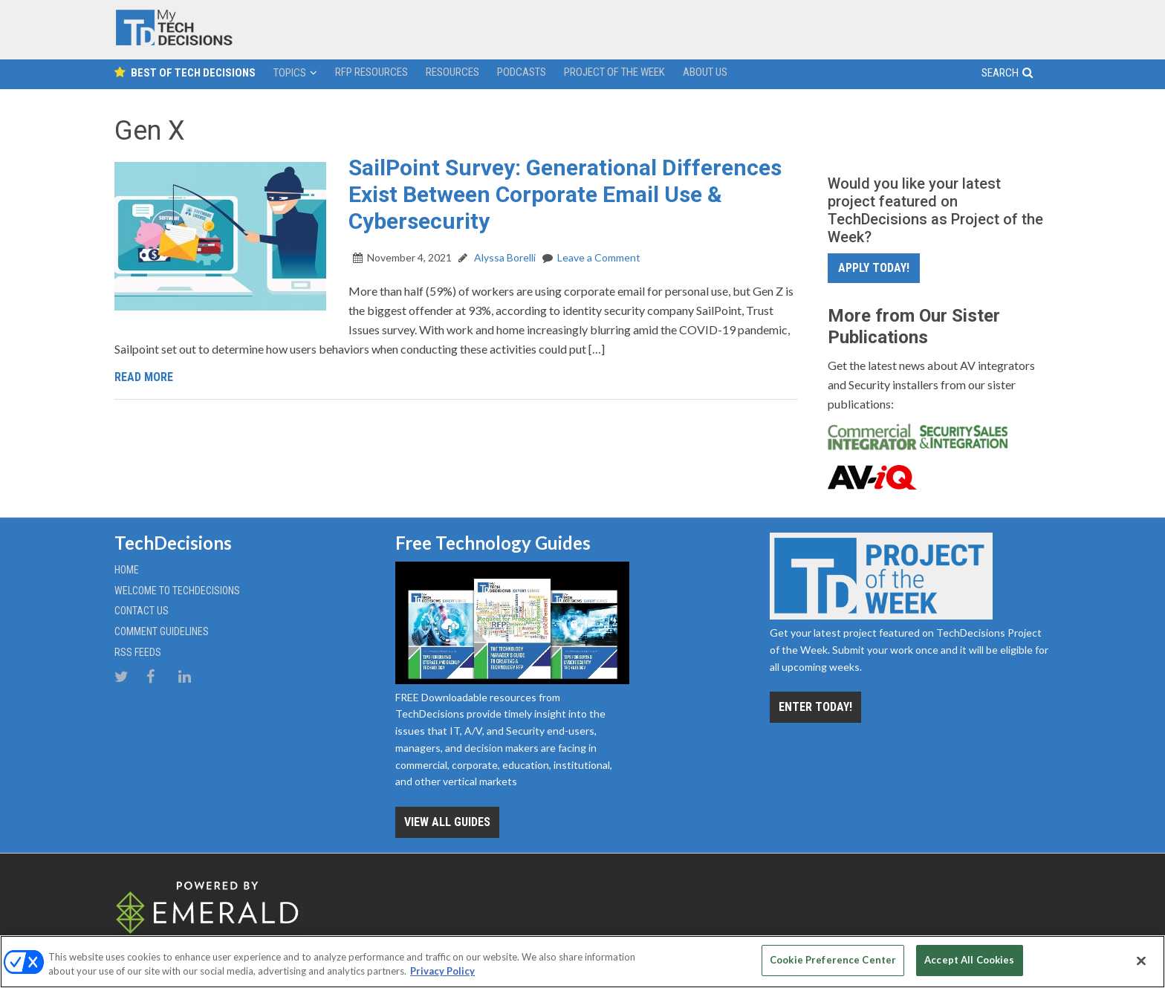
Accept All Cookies (969, 960)
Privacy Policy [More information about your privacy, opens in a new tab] (442, 972)
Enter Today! (815, 707)
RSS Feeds (137, 652)
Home (126, 570)
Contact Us (141, 611)
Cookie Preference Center (833, 960)
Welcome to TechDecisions (177, 591)
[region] (582, 961)
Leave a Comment (598, 257)
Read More (143, 377)
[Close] (1141, 960)
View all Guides (447, 822)
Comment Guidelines (161, 631)
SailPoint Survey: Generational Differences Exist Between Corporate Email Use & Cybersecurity (565, 194)
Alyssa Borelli (504, 257)
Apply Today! (873, 268)
